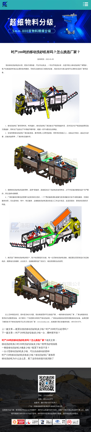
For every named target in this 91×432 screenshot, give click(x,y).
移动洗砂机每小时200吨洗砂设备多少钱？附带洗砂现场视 (29, 344)
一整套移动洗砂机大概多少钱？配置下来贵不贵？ (26, 347)
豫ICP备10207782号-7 (49, 403)
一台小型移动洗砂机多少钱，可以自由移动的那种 (26, 351)
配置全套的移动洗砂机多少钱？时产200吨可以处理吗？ (42, 329)
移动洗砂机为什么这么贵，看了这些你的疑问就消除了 (28, 358)
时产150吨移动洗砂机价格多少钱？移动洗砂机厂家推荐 (28, 355)
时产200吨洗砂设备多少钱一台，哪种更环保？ (38, 333)
